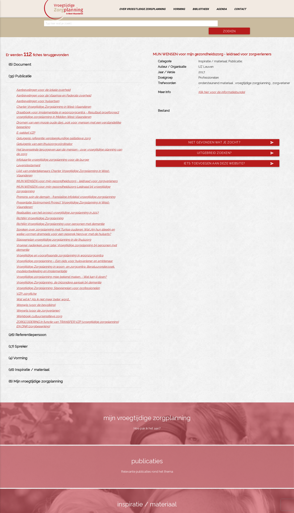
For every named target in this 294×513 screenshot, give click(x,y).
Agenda (221, 9)
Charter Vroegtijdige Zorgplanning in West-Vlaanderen (53, 100)
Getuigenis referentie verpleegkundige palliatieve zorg (53, 131)
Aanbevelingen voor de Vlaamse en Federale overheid (53, 88)
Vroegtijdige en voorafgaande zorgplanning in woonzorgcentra (59, 248)
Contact (240, 9)
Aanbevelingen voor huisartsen (37, 94)
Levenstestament (28, 158)
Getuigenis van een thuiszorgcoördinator (44, 137)
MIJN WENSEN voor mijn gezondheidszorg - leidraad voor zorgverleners (67, 174)
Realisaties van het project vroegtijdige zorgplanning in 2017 (57, 205)
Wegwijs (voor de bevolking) (36, 298)
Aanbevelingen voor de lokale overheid (43, 83)
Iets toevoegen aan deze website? (225, 156)
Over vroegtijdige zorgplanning (142, 9)
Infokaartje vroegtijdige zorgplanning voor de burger (52, 152)
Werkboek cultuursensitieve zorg (39, 309)
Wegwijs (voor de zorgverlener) (38, 303)
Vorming (179, 9)
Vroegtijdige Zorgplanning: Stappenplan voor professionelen (58, 281)
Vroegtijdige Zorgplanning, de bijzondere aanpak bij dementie (58, 275)
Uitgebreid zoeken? (232, 145)
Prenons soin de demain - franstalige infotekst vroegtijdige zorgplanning (65, 190)
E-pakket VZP (25, 125)
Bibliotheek (201, 9)
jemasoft (185, 509)
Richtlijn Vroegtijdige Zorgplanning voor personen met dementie (60, 217)
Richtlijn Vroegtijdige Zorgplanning (39, 211)
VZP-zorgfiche (26, 287)
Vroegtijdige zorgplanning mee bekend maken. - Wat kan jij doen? (61, 270)
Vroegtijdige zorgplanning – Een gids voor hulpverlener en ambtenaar (64, 254)
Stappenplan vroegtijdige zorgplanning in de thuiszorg (53, 232)
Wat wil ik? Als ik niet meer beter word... (43, 292)
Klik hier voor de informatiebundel (221, 85)
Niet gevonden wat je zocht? (227, 135)
